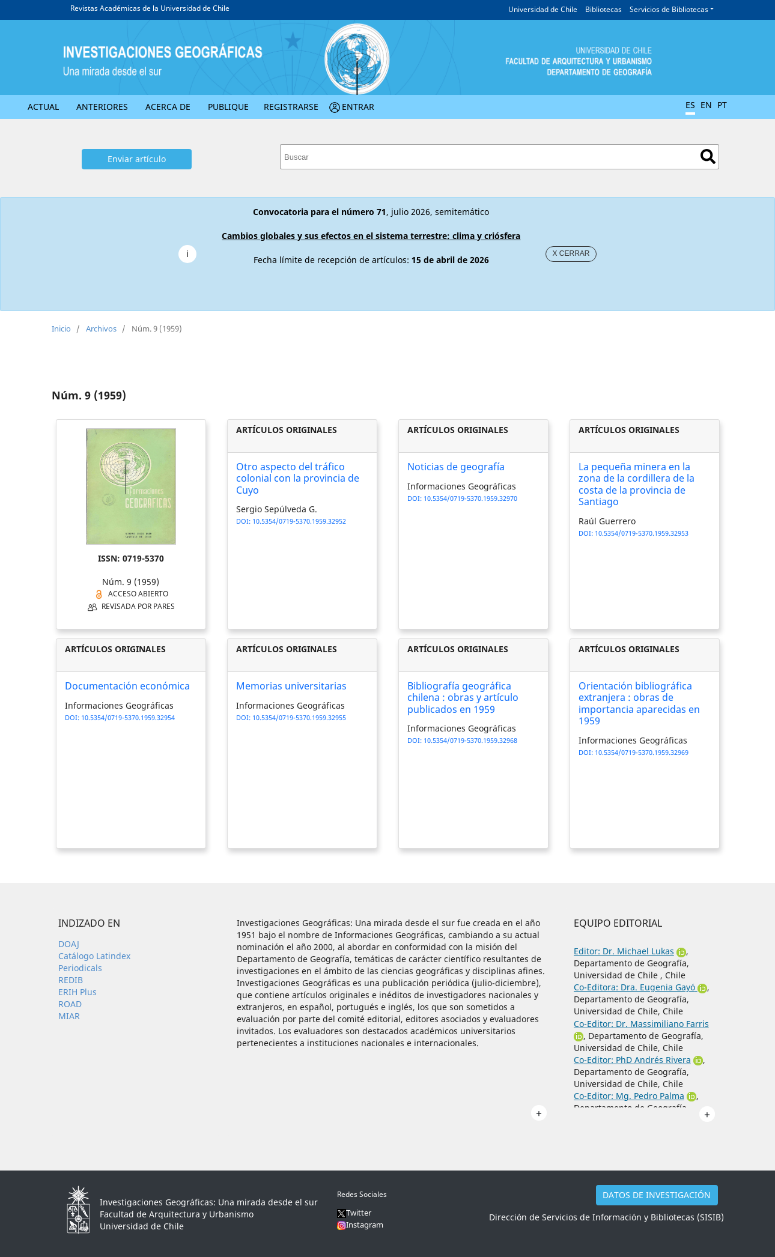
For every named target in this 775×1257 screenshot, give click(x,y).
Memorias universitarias (291, 685)
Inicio (61, 328)
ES (690, 105)
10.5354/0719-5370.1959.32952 (299, 521)
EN (706, 105)
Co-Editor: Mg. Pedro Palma (629, 1095)
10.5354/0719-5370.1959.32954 (128, 717)
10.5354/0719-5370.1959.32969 (641, 752)
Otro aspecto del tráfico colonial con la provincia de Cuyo (297, 478)
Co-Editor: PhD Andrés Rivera (632, 1059)
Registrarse (291, 106)
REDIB (70, 980)
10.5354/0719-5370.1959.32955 (299, 717)
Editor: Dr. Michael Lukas (624, 951)
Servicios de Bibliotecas (669, 9)
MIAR (69, 1016)
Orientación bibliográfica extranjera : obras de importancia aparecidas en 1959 (639, 703)
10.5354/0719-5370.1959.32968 (470, 740)
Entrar (358, 106)
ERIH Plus (77, 992)
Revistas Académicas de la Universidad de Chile (149, 8)
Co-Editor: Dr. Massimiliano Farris (641, 1023)
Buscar (708, 156)
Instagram (364, 1224)
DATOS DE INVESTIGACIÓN (657, 1195)
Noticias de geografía (456, 466)
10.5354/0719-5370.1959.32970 (470, 498)
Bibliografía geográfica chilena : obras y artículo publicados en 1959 (462, 697)
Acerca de (167, 106)
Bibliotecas (603, 9)
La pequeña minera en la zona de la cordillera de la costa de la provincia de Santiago (636, 484)
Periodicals (80, 968)
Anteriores (102, 106)
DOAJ (68, 944)
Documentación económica (127, 685)
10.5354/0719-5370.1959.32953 (641, 533)
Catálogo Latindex (94, 956)
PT (722, 105)
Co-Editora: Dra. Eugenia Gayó (634, 987)
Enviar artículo (137, 159)
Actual (43, 106)
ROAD (70, 1004)
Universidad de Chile (542, 9)
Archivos (101, 328)
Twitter (354, 1212)
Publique (228, 106)
